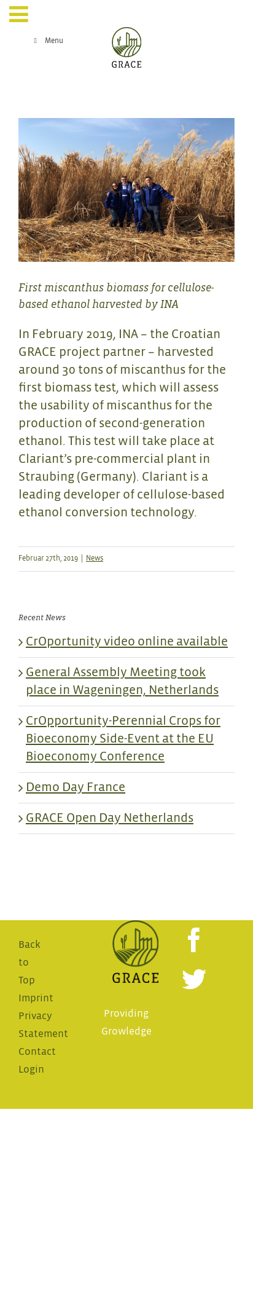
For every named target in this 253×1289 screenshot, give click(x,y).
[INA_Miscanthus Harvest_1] (126, 190)
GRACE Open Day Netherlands (109, 818)
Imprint (35, 998)
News (94, 558)
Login (31, 1070)
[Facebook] (194, 940)
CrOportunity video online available (127, 642)
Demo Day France (75, 787)
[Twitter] (194, 979)
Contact (37, 1052)
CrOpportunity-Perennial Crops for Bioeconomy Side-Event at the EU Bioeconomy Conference (123, 739)
